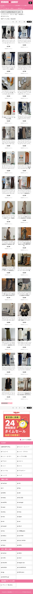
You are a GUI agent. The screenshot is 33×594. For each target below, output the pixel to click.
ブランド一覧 (13, 14)
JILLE (19, 558)
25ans (3, 545)
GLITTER (20, 535)
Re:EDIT (21, 14)
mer (19, 521)
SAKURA (4, 562)
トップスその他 (22, 456)
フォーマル (5, 470)
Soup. (19, 511)
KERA (20, 545)
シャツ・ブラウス (23, 451)
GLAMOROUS (22, 567)
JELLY (20, 526)
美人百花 (20, 497)
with (19, 493)
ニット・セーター (6, 456)
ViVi (19, 483)
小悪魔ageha (21, 531)
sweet (3, 507)
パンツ (4, 466)
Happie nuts (21, 562)
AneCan (4, 553)
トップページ (4, 14)
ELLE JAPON (21, 540)
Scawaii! (4, 526)
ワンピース (5, 451)
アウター (4, 461)
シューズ (4, 475)
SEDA (20, 553)
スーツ (20, 466)
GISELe (4, 535)
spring (3, 511)
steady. (4, 497)
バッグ (20, 475)
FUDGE (4, 540)
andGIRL (4, 502)
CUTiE (4, 558)
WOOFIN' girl (5, 577)
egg (3, 572)
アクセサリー (21, 470)
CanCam (4, 483)
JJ (2, 488)
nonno (20, 507)
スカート (20, 461)
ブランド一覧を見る (7, 585)
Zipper (20, 516)
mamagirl (20, 502)
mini (3, 521)
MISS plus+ (21, 572)
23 (24, 21)
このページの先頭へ (26, 439)
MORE (4, 493)
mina (3, 516)
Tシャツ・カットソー (23, 446)
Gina (3, 531)
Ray (19, 488)
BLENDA (4, 567)
